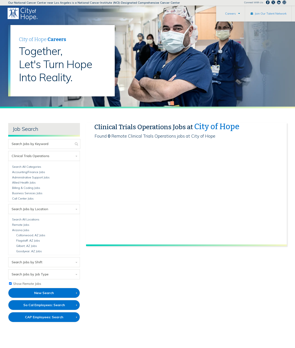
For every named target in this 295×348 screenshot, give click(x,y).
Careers (230, 13)
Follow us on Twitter (273, 2)
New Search (44, 293)
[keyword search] (40, 144)
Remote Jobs (20, 225)
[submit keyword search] (76, 144)
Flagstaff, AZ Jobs (28, 240)
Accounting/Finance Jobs (28, 172)
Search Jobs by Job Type (30, 274)
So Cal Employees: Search (51, 306)
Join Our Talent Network (271, 13)
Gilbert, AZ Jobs (26, 246)
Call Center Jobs (23, 198)
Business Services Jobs (27, 193)
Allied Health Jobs (24, 182)
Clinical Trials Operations (30, 156)
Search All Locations (25, 219)
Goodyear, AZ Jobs (29, 251)
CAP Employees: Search (51, 318)
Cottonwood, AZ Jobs (30, 235)
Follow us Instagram (284, 2)
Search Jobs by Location (30, 209)
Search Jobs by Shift (27, 262)
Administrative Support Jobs (31, 177)
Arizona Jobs (20, 230)
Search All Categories (26, 167)
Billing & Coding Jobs (26, 188)
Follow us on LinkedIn (279, 2)
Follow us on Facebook (268, 2)
